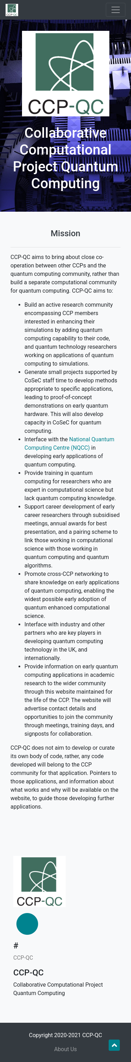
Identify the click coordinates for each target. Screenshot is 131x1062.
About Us (65, 1049)
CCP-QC (23, 957)
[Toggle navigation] (115, 10)
